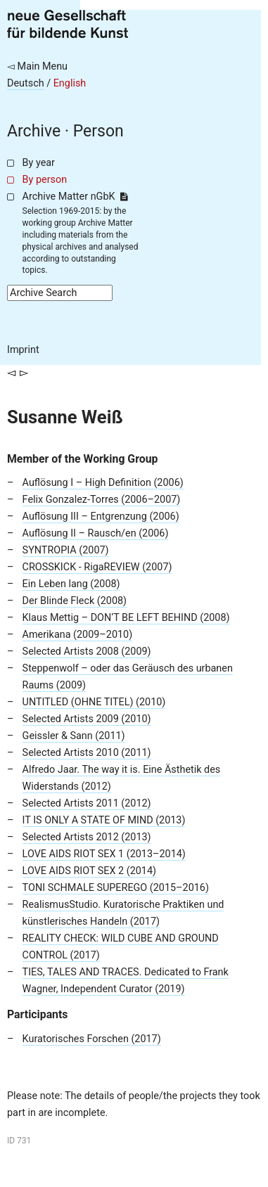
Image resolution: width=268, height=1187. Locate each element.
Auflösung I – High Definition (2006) (103, 483)
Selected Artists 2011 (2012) (87, 803)
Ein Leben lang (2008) (71, 584)
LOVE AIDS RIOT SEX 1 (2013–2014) (104, 854)
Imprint (23, 350)
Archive (33, 131)
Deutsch (25, 83)
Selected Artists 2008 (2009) (87, 651)
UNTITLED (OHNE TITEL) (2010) (94, 702)
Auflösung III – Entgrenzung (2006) (101, 516)
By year (39, 163)
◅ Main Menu (37, 66)
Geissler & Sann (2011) (74, 736)
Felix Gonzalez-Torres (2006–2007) (102, 500)
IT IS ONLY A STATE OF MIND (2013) (104, 820)
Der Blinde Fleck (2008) (75, 601)
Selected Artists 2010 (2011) (87, 753)
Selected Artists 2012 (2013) (87, 837)
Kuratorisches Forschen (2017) (92, 1039)
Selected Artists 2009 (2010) (87, 719)
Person (98, 131)
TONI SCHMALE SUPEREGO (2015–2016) (116, 888)
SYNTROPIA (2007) (66, 550)
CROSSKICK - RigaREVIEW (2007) (97, 567)
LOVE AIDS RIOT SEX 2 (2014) (89, 871)
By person (45, 180)
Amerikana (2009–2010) (78, 635)
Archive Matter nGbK (75, 197)
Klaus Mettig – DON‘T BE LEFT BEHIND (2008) (126, 618)
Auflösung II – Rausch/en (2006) (96, 533)
